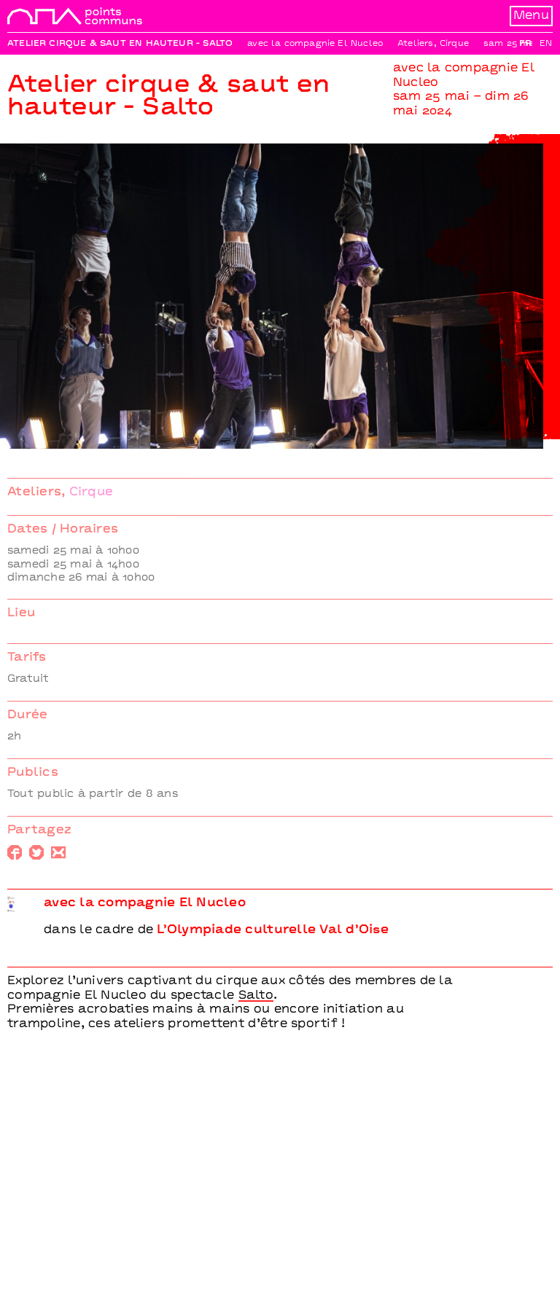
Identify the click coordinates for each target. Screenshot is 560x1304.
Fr (525, 44)
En (546, 44)
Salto (255, 996)
